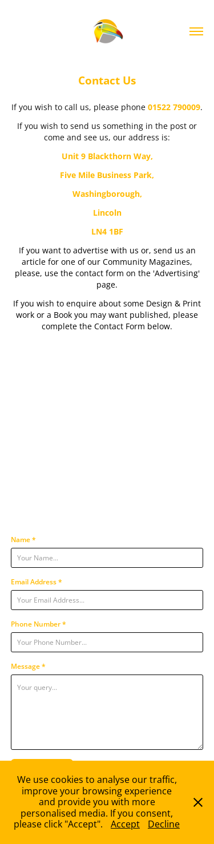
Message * (28, 666)
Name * (23, 539)
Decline (164, 824)
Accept (125, 824)
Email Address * (36, 581)
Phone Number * (38, 623)
